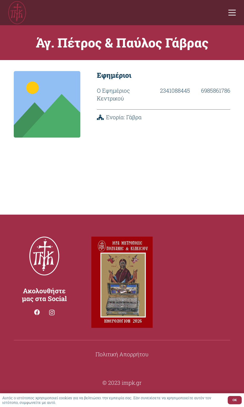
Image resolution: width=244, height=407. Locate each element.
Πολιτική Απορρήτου (122, 354)
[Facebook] (37, 312)
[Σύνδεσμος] (17, 12)
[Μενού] (232, 12)
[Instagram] (52, 312)
